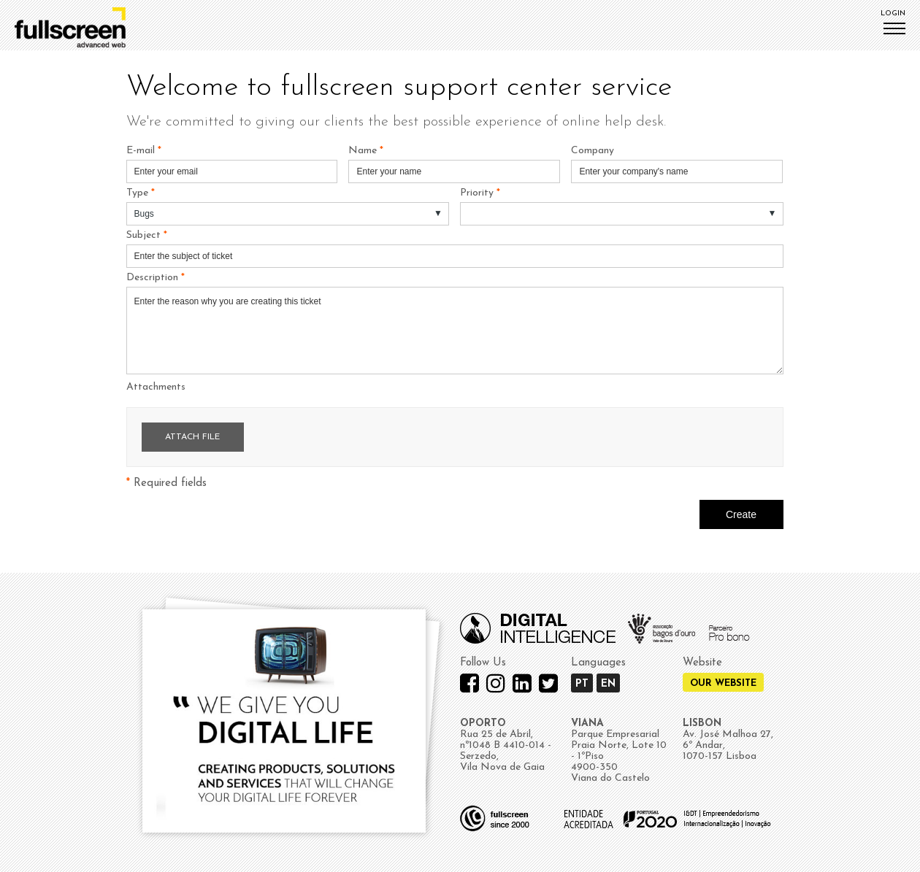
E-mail (143, 150)
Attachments (155, 387)
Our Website (723, 683)
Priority (480, 193)
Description (155, 277)
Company (592, 150)
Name (365, 150)
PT (582, 684)
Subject (146, 235)
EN (608, 684)
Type (140, 193)
